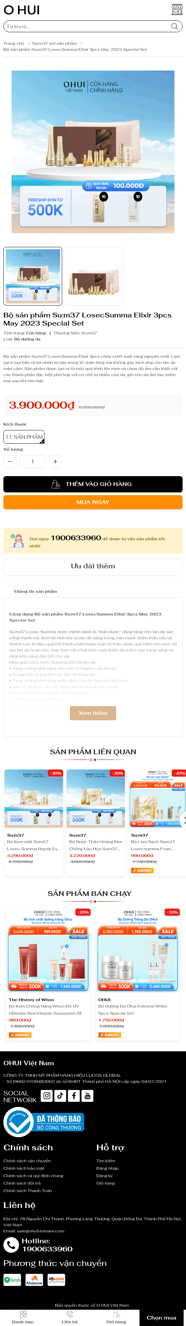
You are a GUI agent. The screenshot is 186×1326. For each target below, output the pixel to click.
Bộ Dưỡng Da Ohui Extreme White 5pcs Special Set (132, 1009)
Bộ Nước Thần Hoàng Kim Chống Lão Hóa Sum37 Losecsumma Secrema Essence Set (95, 846)
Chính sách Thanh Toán (27, 1190)
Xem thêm (93, 713)
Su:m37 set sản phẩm (54, 43)
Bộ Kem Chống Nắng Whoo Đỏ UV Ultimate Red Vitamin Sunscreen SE (45, 1009)
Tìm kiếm (105, 1161)
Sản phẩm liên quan (93, 751)
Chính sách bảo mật (23, 1168)
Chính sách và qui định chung (33, 1175)
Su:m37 (89, 333)
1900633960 (75, 537)
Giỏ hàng (105, 1183)
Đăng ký (104, 1175)
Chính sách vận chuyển (27, 1161)
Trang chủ (13, 43)
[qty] (32, 461)
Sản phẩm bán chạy (90, 893)
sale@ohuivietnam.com (40, 1231)
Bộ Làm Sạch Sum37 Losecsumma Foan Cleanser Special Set (153, 846)
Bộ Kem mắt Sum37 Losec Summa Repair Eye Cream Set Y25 (33, 846)
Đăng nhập (107, 1168)
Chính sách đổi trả (22, 1183)
